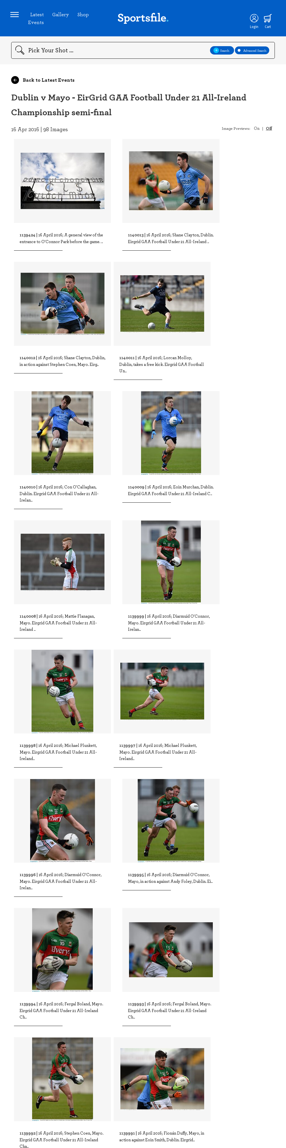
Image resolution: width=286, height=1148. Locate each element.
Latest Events (37, 19)
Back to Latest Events (43, 82)
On (256, 130)
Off (269, 130)
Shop (84, 15)
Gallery (61, 15)
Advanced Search (252, 52)
